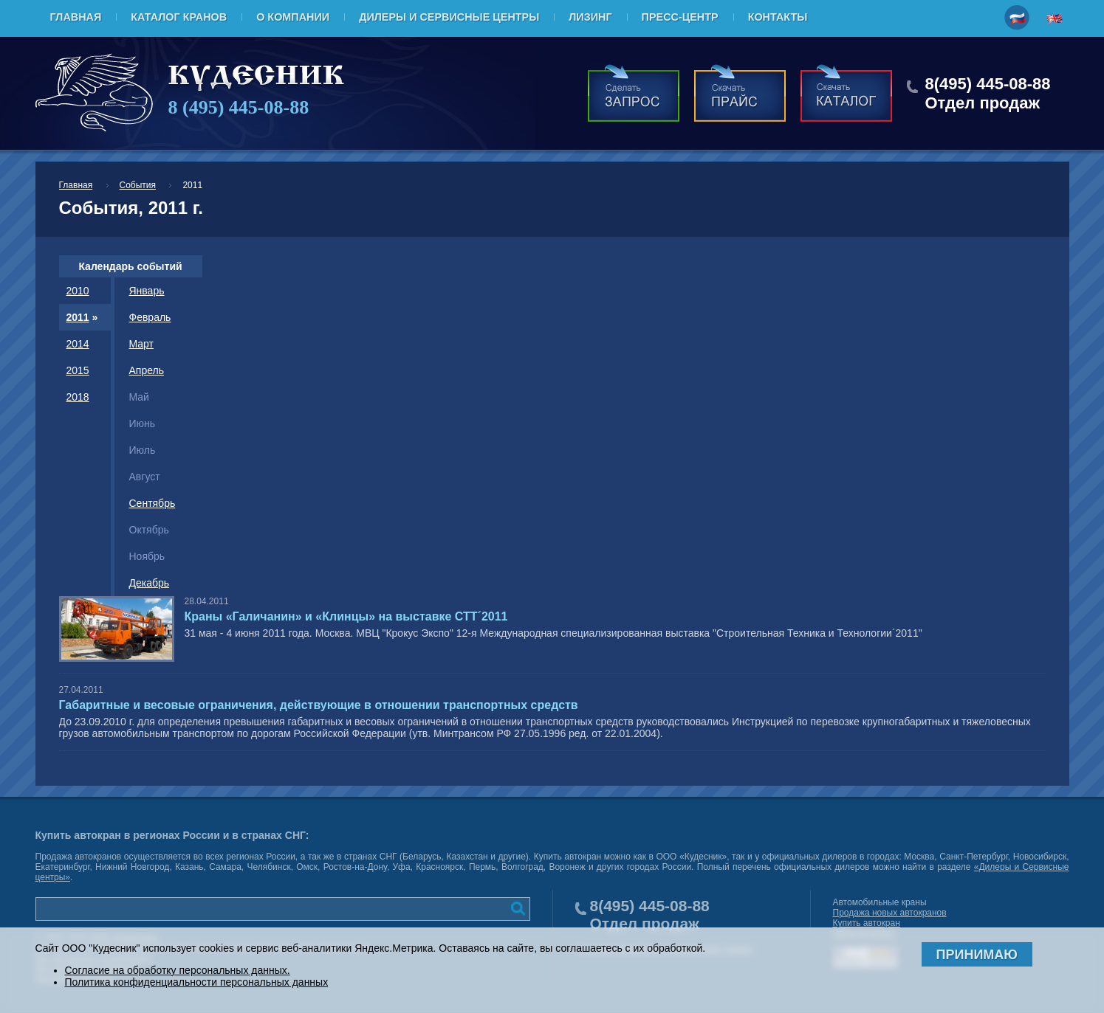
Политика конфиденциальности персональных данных (197, 982)
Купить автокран (866, 923)
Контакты (778, 17)
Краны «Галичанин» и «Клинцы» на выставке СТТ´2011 (346, 616)
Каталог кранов (179, 17)
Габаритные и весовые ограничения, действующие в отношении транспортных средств (318, 705)
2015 (77, 370)
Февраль (150, 317)
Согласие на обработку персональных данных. (177, 970)
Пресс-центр (680, 17)
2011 (77, 317)
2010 (77, 291)
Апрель (147, 370)
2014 (77, 344)
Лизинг (590, 17)
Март (141, 344)
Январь (147, 291)
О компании (292, 17)
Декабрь (149, 583)
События (138, 185)
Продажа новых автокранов (890, 912)
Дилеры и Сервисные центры (449, 17)
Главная (76, 17)
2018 (77, 397)
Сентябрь (152, 503)
